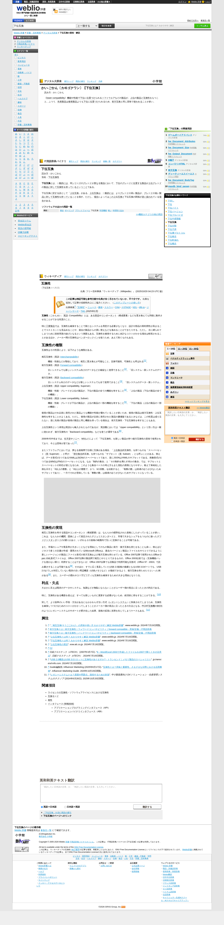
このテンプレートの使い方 (127, 302)
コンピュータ (24, 65)
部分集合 (78, 454)
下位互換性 (53, 177)
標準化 (117, 532)
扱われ (149, 197)
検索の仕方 (43, 868)
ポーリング (69, 210)
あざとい (174, 392)
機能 (69, 98)
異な (96, 183)
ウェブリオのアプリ (78, 866)
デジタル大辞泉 (50, 33)
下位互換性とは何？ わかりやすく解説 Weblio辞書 (75, 640)
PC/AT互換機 (148, 606)
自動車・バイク (25, 72)
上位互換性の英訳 (59, 644)
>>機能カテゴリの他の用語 (149, 214)
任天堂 (67, 438)
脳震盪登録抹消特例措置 (181, 387)
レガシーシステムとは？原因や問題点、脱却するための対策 (80, 674)
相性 (50, 700)
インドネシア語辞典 (171, 886)
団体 (70, 536)
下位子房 (172, 229)
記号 (17, 210)
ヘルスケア (23, 98)
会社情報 (135, 868)
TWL (83, 311)
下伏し (171, 200)
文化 (20, 91)
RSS (123, 907)
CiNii (117, 307)
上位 (132, 98)
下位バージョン (175, 211)
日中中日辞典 (64, 2)
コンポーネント (109, 315)
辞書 (17, 2)
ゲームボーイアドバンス (180, 135)
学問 (20, 87)
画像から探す (75, 868)
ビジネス (22, 57)
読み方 (45, 173)
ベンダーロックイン (88, 337)
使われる (138, 101)
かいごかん (55, 173)
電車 (20, 69)
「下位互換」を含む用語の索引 (57, 812)
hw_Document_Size (178, 147)
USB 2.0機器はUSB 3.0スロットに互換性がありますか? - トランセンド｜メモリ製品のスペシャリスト (101, 659)
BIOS (159, 606)
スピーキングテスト (27, 236)
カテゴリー (117, 161)
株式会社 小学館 (45, 836)
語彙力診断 (23, 232)
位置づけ (91, 98)
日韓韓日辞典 (78, 2)
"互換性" (81, 307)
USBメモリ (96, 570)
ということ (82, 187)
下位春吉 (172, 236)
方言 (20, 121)
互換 (120, 197)
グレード (87, 183)
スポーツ (22, 106)
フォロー (174, 363)
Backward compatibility (71, 377)
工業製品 (50, 326)
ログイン (182, 1)
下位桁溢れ (173, 240)
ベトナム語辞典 (169, 892)
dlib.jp (142, 307)
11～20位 (182, 348)
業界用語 (22, 61)
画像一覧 (107, 161)
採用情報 (135, 871)
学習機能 (103, 210)
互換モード (53, 696)
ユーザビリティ (84, 575)
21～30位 (193, 348)
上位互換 (74, 193)
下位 (82, 98)
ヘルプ (208, 2)
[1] (51, 648)
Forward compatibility (71, 365)
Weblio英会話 (24, 224)
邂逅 (172, 397)
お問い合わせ (106, 866)
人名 (20, 117)
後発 (70, 101)
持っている (71, 187)
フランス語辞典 (169, 883)
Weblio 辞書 (196, 2)
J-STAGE (126, 307)
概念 (172, 382)
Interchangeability (69, 357)
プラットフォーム (82, 210)
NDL (135, 307)
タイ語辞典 (167, 889)
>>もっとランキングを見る (197, 401)
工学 (20, 80)
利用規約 (42, 874)
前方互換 (116, 101)
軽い (110, 210)
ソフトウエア (108, 98)
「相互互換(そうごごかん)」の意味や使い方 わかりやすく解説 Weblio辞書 (87, 625)
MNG (53, 461)
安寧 (172, 353)
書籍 (100, 307)
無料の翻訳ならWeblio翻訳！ (65, 10)
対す (55, 193)
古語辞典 (91, 2)
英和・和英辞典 (48, 2)
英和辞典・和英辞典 (171, 871)
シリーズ (76, 183)
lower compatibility (56, 98)
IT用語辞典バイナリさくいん (82, 842)
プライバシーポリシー (47, 877)
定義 (172, 373)
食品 (20, 113)
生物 (20, 110)
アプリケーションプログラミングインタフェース (78, 707)
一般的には (62, 183)
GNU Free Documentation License (88, 847)
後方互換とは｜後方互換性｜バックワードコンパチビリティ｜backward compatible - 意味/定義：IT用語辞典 (103, 633)
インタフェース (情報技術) (61, 704)
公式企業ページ (138, 866)
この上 (112, 197)
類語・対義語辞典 (31, 2)
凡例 (100, 81)
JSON (80, 457)
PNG (60, 461)
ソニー (76, 438)
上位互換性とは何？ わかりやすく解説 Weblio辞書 (75, 637)
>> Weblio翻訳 (203, 408)
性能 (76, 98)
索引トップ (69, 81)
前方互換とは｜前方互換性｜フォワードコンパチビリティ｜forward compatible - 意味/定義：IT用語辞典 (101, 629)
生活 (20, 95)
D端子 (171, 160)
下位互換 (46, 288)
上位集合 (118, 450)
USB (112, 567)
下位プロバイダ (175, 215)
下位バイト (173, 208)
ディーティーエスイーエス (181, 173)
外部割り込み (118, 210)
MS (83, 438)
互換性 (146, 98)
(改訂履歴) (75, 850)
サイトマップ (44, 880)
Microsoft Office (93, 550)
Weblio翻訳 (167, 874)
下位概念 (172, 243)
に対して (52, 187)
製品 (123, 98)
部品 (97, 315)
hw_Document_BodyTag (181, 180)
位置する (137, 183)
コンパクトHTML (176, 164)
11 (148, 610)
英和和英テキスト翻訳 (57, 780)
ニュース (92, 307)
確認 (172, 368)
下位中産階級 (174, 218)
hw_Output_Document (180, 153)
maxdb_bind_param (178, 186)
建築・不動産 (24, 84)
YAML (72, 457)
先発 (59, 101)
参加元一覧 (205, 20)
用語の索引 (80, 81)
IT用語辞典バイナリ (55, 161)
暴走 (62, 210)
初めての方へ (192, 20)
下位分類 (172, 225)
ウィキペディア (53, 276)
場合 (96, 197)
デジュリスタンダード (103, 536)
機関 (63, 536)
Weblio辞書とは (44, 866)
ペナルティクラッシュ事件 (182, 358)
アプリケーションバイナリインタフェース (75, 711)
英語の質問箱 (24, 228)
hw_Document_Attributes (181, 141)
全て (16, 55)
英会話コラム (24, 220)
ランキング (91, 81)
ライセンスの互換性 (58, 692)
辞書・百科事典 (34, 33)
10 (159, 594)
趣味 (20, 102)
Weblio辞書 (187, 850)
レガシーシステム (118, 602)
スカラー (108, 307)
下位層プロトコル (176, 233)
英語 (65, 315)
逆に (144, 197)
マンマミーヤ (176, 377)
